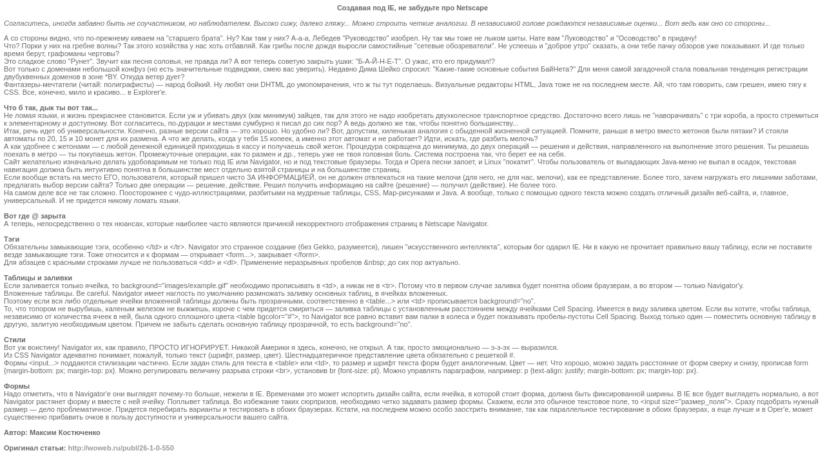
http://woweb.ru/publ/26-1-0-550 (120, 448)
